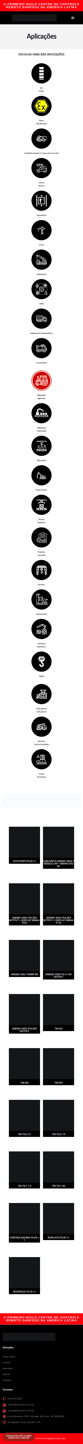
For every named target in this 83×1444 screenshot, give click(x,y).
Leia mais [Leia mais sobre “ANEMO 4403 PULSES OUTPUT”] (24, 1039)
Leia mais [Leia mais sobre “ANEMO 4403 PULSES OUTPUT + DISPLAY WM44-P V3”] (59, 931)
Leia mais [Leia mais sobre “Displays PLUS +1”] (59, 1245)
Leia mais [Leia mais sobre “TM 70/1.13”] (24, 1194)
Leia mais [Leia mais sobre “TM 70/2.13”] (59, 1142)
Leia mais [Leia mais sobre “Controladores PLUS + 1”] (24, 1248)
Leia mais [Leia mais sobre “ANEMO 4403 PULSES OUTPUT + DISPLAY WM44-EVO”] (24, 931)
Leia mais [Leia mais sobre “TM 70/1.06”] (59, 1194)
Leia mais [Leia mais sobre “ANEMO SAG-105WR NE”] (24, 982)
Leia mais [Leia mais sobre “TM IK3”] (59, 1090)
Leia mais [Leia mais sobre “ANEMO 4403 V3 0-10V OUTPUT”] (59, 985)
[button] (72, 17)
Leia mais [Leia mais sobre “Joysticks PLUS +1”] (24, 869)
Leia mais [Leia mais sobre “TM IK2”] (59, 1036)
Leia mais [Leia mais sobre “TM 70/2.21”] (24, 1142)
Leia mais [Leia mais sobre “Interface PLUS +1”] (24, 1299)
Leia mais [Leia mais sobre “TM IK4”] (24, 1090)
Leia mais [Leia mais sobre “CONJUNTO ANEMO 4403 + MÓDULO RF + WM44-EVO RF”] (59, 874)
